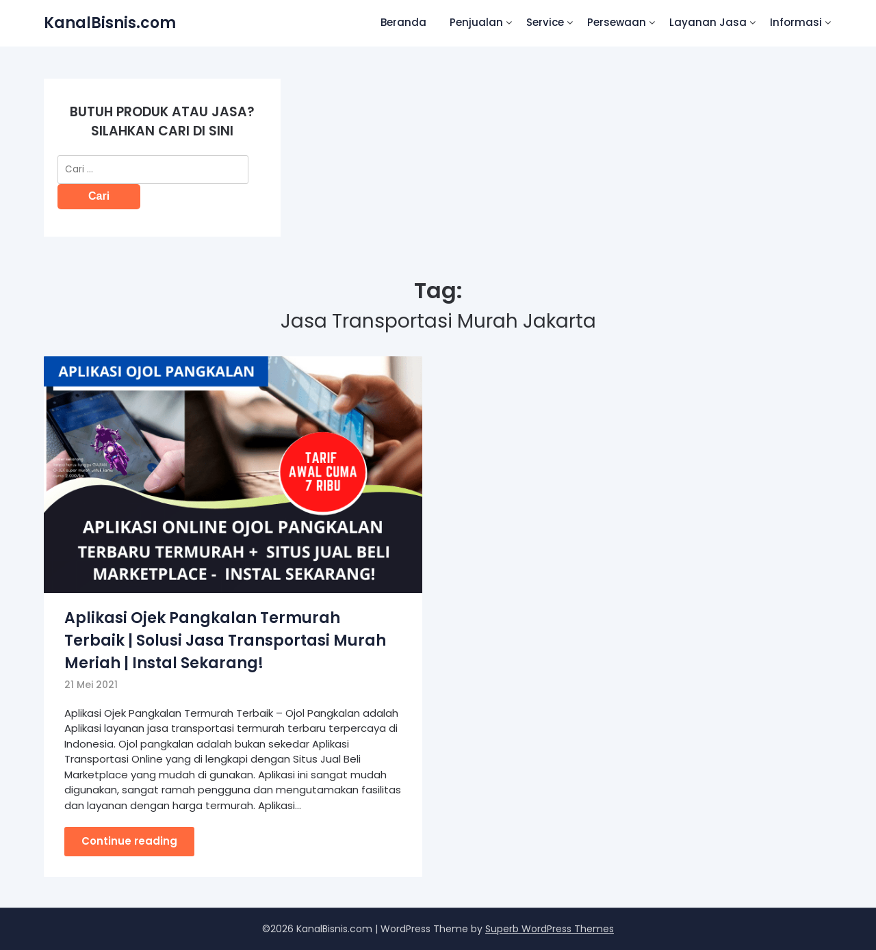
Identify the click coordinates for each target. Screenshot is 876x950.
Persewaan (616, 22)
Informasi (796, 22)
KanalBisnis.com (110, 23)
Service (545, 22)
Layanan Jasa (708, 22)
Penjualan (476, 22)
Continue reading (129, 841)
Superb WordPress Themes (549, 929)
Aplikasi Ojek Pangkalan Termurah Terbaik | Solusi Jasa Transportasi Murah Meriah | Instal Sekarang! (225, 640)
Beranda (403, 22)
